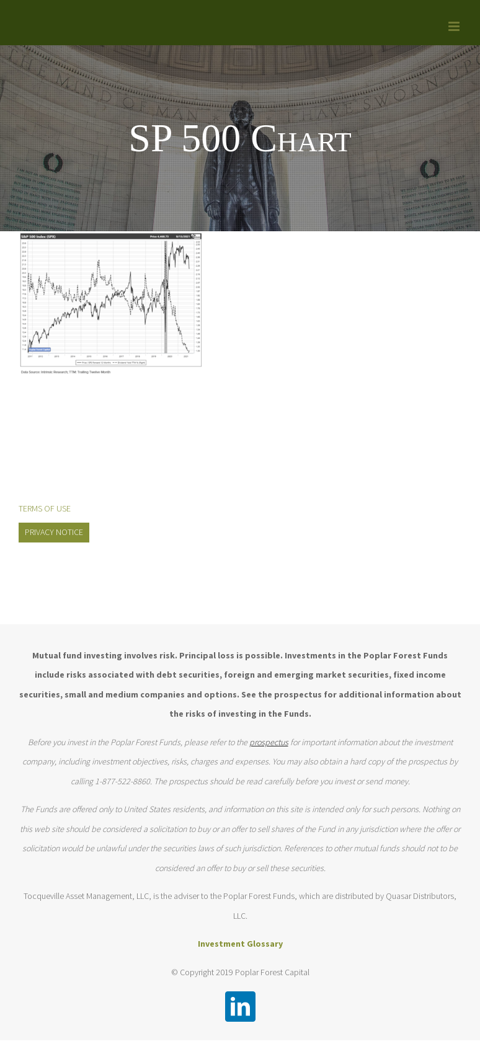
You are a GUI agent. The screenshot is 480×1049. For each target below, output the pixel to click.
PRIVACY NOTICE (54, 532)
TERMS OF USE (45, 508)
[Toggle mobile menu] (454, 26)
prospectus (268, 742)
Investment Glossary (240, 943)
